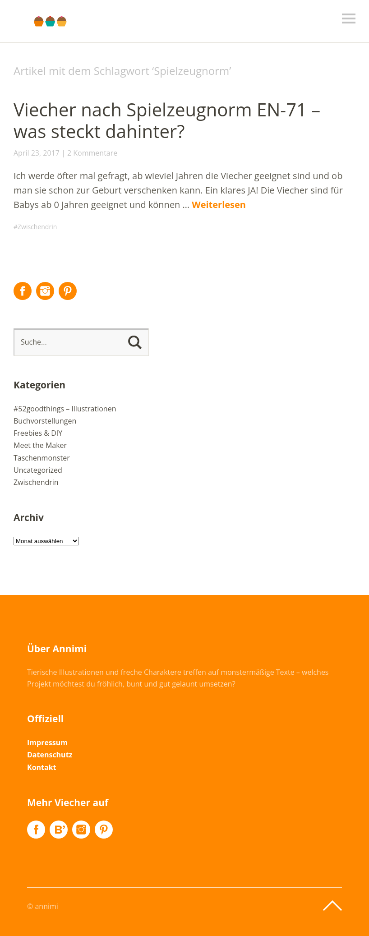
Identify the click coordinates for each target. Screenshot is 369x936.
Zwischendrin (37, 226)
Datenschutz (49, 755)
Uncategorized (38, 470)
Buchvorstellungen (45, 421)
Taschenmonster (42, 458)
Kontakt (41, 767)
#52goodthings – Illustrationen (65, 409)
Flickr (59, 830)
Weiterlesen (219, 204)
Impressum (47, 742)
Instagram (45, 291)
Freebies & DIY (38, 433)
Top (332, 905)
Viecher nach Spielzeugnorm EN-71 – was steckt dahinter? (167, 120)
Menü (348, 18)
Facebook (23, 291)
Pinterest (68, 291)
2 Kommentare (92, 153)
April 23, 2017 (37, 153)
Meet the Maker (40, 445)
